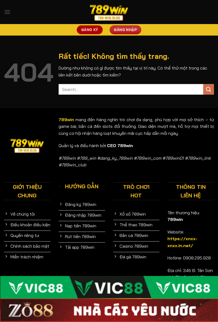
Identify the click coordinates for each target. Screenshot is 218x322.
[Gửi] (208, 89)
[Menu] (7, 11)
